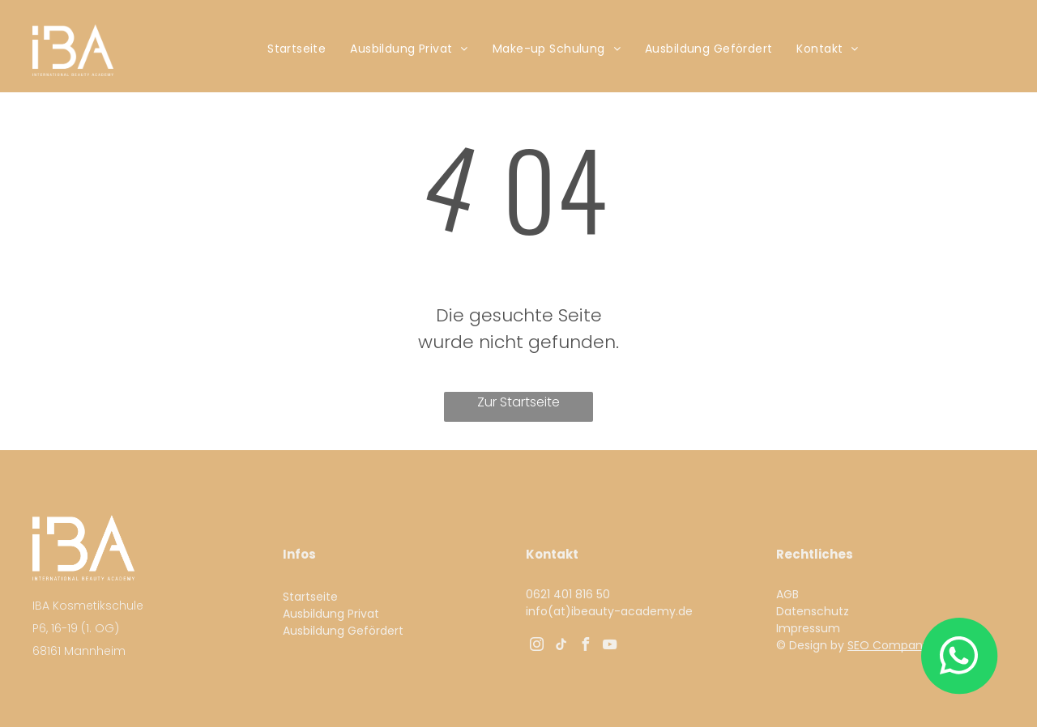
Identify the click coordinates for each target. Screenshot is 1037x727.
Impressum (808, 628)
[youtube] (609, 646)
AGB (787, 594)
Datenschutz (812, 611)
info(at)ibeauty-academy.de (609, 611)
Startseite (310, 597)
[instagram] (536, 646)
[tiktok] (560, 646)
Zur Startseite (518, 402)
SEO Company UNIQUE (909, 645)
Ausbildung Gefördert (343, 631)
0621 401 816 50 (569, 594)
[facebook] (584, 646)
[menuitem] (296, 49)
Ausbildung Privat (331, 614)
